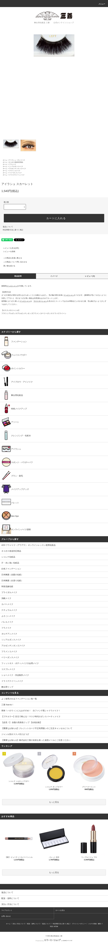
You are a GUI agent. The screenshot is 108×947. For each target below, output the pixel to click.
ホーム (5, 160)
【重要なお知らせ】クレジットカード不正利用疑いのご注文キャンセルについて (36, 728)
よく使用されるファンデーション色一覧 (19, 699)
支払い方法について (19, 923)
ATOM (56, 926)
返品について (8, 227)
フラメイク (12, 164)
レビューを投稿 (7, 251)
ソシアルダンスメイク (16, 166)
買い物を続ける (7, 266)
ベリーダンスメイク (15, 173)
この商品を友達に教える (11, 258)
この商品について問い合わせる (13, 262)
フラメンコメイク (14, 170)
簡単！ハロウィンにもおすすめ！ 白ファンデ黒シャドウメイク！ (30, 710)
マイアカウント (6, 910)
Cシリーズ (21, 160)
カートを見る (60, 910)
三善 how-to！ (7, 705)
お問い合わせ (6, 916)
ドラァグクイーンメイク (16, 175)
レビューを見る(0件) (9, 248)
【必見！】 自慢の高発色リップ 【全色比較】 (21, 722)
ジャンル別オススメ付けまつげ (15, 734)
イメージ (54, 276)
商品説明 (18, 276)
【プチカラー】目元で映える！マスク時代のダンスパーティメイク (30, 716)
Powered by (54, 941)
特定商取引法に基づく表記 (13, 230)
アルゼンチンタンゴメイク (17, 168)
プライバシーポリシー (79, 923)
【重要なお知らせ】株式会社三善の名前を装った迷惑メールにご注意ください (35, 740)
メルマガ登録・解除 (94, 923)
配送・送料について (33, 923)
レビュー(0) (90, 276)
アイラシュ (12, 160)
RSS (51, 926)
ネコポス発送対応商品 (16, 162)
